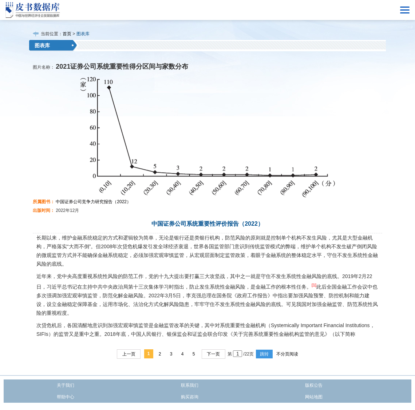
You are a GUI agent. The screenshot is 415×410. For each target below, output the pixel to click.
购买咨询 (189, 396)
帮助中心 (65, 396)
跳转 (264, 354)
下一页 (213, 354)
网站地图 (314, 396)
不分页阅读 (287, 354)
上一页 (128, 354)
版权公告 (314, 385)
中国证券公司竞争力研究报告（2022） (93, 201)
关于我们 (65, 385)
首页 (67, 33)
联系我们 (189, 385)
